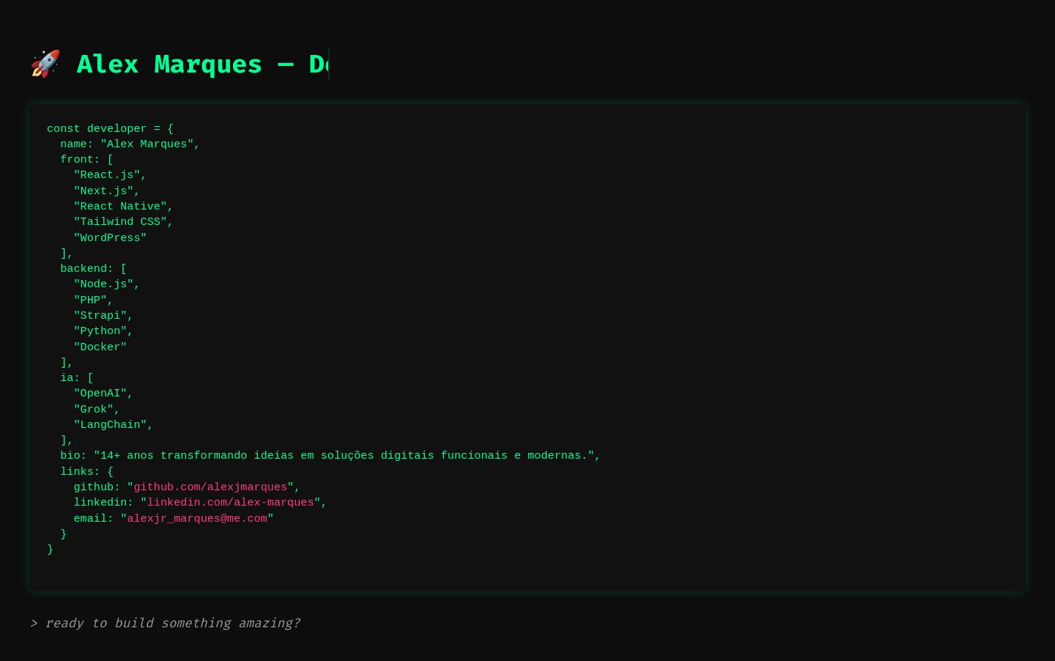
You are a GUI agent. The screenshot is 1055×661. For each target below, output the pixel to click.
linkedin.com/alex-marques (230, 502)
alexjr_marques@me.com (197, 519)
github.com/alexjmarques (210, 487)
